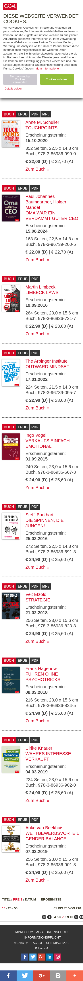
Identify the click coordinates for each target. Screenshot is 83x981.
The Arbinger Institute (46, 361)
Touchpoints (41, 127)
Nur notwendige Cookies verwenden (20, 79)
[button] (8, 975)
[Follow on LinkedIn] (49, 957)
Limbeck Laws (41, 292)
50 (16, 908)
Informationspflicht (42, 937)
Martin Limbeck (40, 287)
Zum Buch (35, 169)
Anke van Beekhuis (44, 827)
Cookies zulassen (57, 79)
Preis (17, 899)
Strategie (37, 599)
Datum (30, 899)
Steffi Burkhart (39, 514)
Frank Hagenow (41, 668)
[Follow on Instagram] (57, 957)
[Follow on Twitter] (33, 957)
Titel (6, 899)
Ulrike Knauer (38, 748)
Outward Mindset (47, 366)
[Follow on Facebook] (24, 957)
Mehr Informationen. (48, 68)
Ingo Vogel (35, 435)
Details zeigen (13, 88)
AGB (39, 932)
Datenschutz (57, 932)
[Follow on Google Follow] (41, 957)
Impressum (23, 932)
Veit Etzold (35, 594)
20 (10, 908)
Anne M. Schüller (42, 122)
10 (4, 908)
